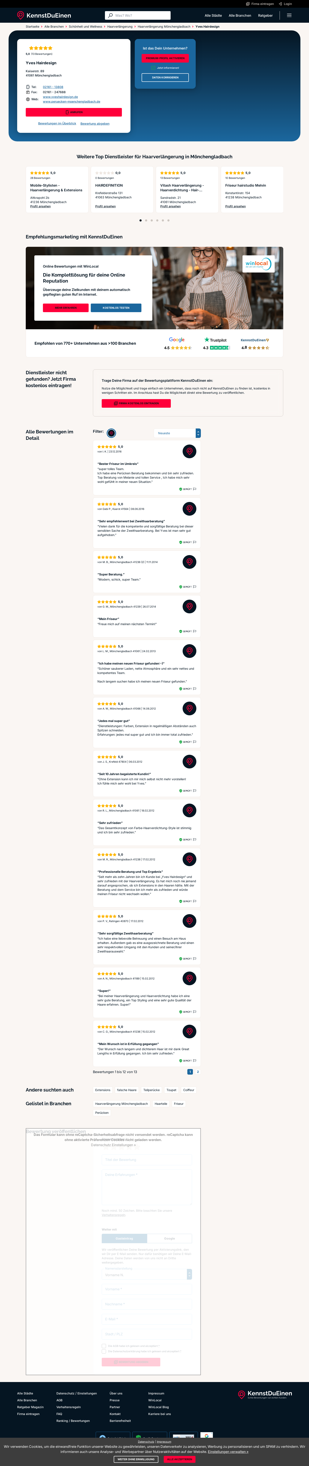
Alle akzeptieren (179, 1459)
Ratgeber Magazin (30, 1407)
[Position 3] (152, 220)
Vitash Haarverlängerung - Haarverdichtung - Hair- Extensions (182, 190)
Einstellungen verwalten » (228, 1452)
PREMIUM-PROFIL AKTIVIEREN (165, 58)
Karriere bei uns (159, 1414)
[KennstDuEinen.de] (44, 15)
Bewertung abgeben (94, 123)
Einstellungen (87, 1393)
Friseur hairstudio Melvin (245, 185)
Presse (115, 1400)
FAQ (59, 1414)
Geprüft (187, 489)
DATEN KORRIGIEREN (165, 77)
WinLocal (155, 1400)
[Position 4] (157, 220)
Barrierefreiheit (120, 1421)
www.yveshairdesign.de (60, 97)
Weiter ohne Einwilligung (136, 1459)
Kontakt (115, 1414)
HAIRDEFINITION (109, 185)
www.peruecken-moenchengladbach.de (71, 101)
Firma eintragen (28, 1414)
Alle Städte (213, 15)
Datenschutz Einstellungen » (113, 1145)
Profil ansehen (57, 206)
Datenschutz (65, 1393)
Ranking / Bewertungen (73, 1421)
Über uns (116, 1393)
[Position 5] (163, 220)
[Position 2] (146, 220)
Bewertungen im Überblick (57, 123)
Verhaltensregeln (68, 1407)
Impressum (156, 1393)
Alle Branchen (240, 15)
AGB (59, 1400)
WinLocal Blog (158, 1407)
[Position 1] (140, 220)
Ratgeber (265, 15)
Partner (115, 1407)
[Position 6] (168, 220)
